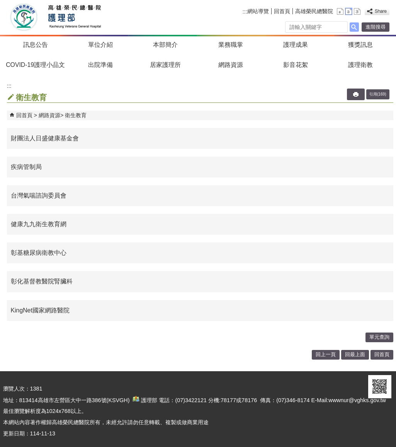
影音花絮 (295, 64)
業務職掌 (230, 44)
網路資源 (230, 64)
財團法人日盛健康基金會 (45, 138)
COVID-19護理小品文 (35, 64)
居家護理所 (165, 64)
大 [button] (357, 11)
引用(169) (377, 94)
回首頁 (282, 11)
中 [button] (348, 11)
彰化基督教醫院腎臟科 (42, 281)
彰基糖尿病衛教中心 (38, 252)
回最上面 (355, 354)
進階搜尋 (375, 27)
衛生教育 (76, 115)
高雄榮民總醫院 (314, 11)
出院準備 (100, 64)
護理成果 (295, 44)
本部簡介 (165, 44)
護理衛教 (360, 64)
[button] (354, 27)
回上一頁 (326, 354)
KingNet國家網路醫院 (40, 310)
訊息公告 (35, 44)
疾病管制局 (26, 167)
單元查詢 (379, 337)
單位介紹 (100, 44)
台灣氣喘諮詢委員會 (38, 195)
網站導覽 (258, 11)
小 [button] (340, 11)
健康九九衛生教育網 (38, 224)
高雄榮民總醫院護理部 (74, 17)
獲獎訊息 (360, 44)
